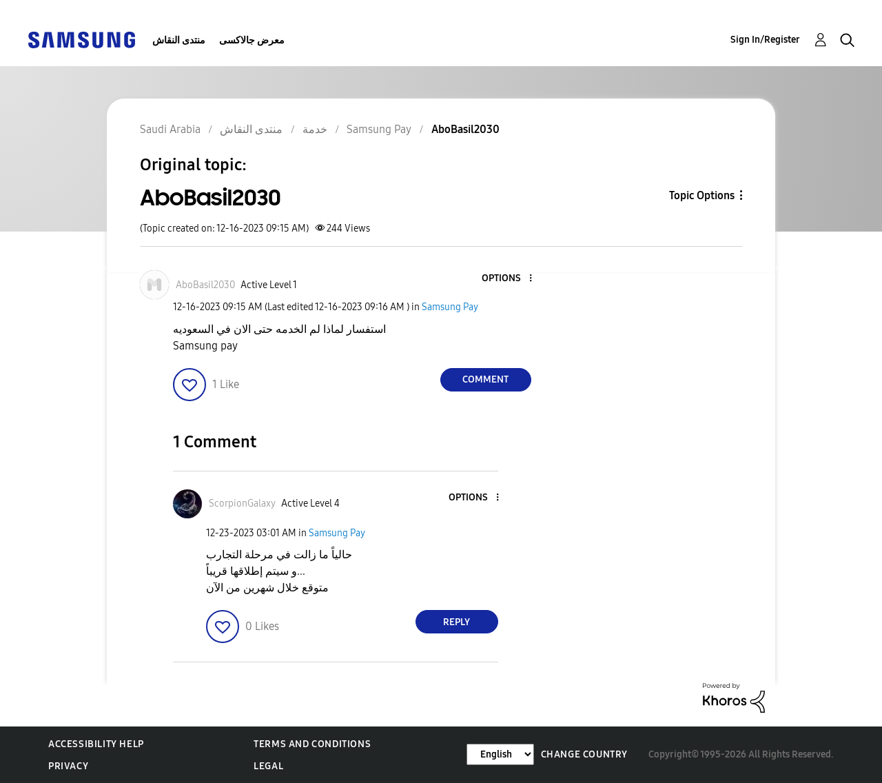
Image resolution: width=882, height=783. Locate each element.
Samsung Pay (450, 307)
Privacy (68, 766)
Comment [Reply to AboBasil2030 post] (485, 379)
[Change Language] (500, 754)
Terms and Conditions (312, 744)
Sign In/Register (765, 39)
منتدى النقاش (178, 40)
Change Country (584, 754)
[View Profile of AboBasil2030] (205, 285)
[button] (507, 278)
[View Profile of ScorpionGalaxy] (242, 503)
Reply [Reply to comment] (456, 622)
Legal (268, 766)
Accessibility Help (96, 744)
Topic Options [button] (702, 195)
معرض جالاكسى (252, 40)
